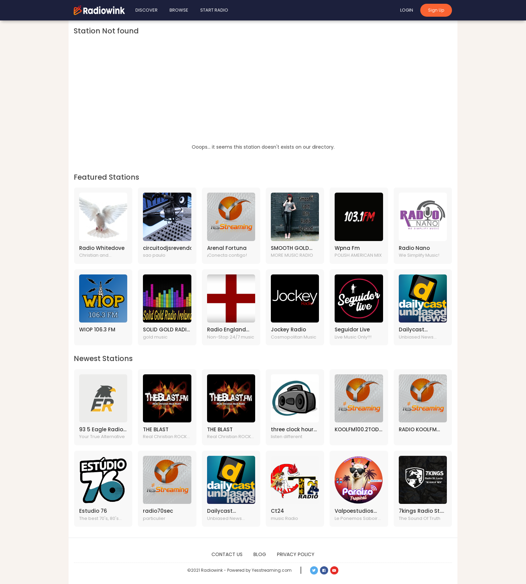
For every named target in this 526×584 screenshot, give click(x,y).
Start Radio (214, 10)
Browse (179, 10)
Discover (146, 10)
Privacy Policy (296, 554)
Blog (259, 554)
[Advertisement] (263, 92)
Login (406, 10)
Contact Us (227, 554)
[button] (314, 570)
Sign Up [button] (436, 10)
